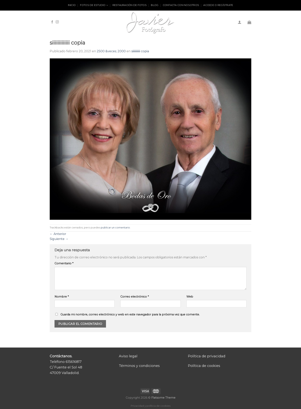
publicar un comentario (115, 227)
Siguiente (59, 239)
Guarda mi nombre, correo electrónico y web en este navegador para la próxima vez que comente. (130, 314)
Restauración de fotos (129, 5)
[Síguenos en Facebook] (52, 22)
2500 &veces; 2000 (111, 51)
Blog (154, 5)
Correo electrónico (134, 296)
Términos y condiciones (139, 366)
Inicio (72, 5)
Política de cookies (204, 366)
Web (189, 296)
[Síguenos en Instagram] (57, 22)
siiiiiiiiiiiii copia (140, 51)
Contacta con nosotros (181, 5)
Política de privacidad (206, 356)
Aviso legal (128, 356)
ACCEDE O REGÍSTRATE (218, 5)
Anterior (58, 234)
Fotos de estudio (94, 5)
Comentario (64, 263)
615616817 (74, 362)
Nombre (62, 296)
